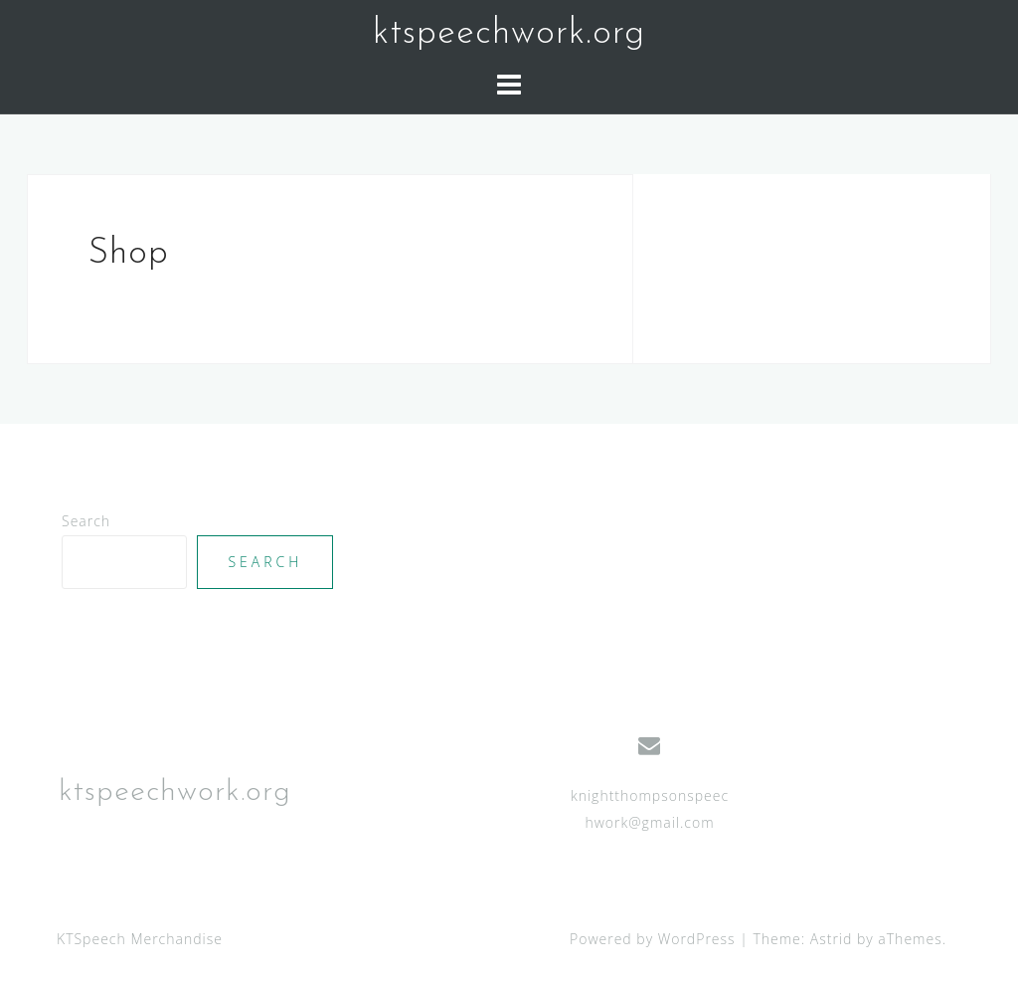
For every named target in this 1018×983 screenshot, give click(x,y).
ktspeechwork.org (509, 34)
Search (86, 520)
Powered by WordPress (653, 938)
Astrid (831, 938)
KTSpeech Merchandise (140, 938)
